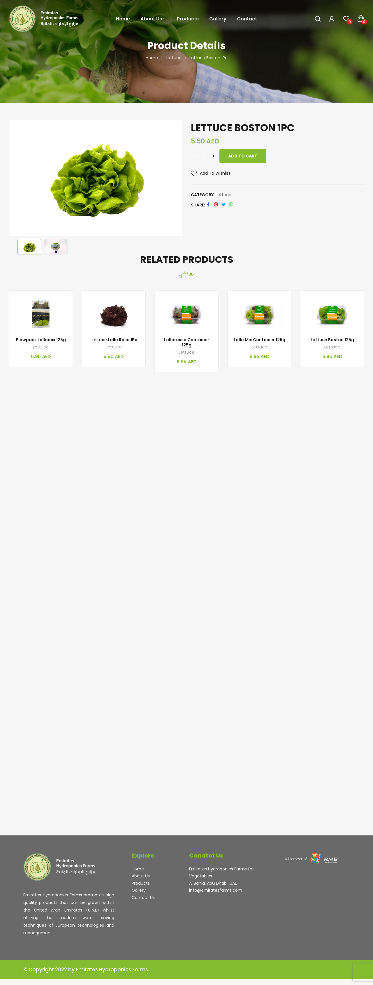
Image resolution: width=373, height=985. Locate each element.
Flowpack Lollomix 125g (41, 340)
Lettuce (223, 195)
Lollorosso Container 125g (186, 342)
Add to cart (242, 156)
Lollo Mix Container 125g (259, 340)
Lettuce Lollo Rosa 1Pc (113, 340)
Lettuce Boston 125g (332, 340)
